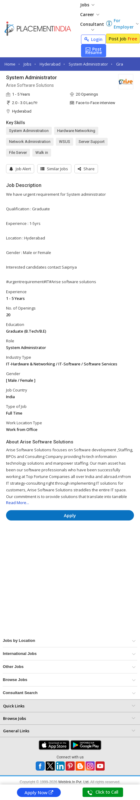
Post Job (123, 39)
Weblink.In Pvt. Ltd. (74, 782)
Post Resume (93, 50)
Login (93, 39)
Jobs (87, 5)
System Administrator (88, 64)
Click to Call (102, 792)
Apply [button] (70, 515)
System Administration (29, 130)
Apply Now (38, 792)
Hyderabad (50, 64)
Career (89, 14)
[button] (86, 168)
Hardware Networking (76, 130)
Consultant (92, 26)
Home (10, 64)
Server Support (92, 141)
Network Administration (29, 141)
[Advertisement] (57, 543)
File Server (18, 152)
